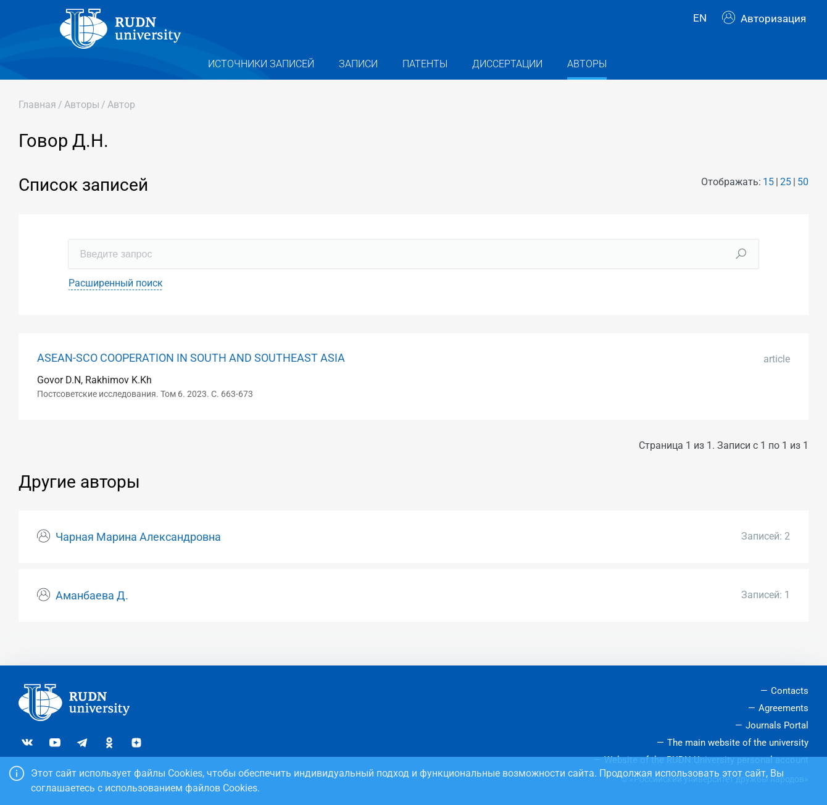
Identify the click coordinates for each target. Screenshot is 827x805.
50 (802, 201)
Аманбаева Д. (92, 615)
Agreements (783, 708)
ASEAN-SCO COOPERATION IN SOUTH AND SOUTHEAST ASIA (191, 377)
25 (785, 201)
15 (768, 201)
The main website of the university (737, 742)
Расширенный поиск (116, 302)
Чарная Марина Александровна (138, 557)
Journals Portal (777, 725)
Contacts (789, 690)
